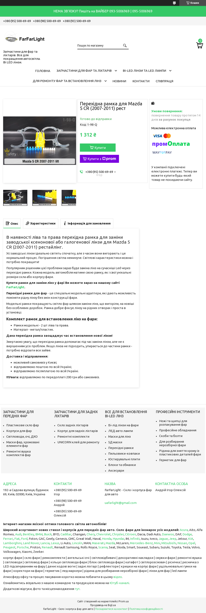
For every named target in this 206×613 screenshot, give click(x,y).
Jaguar (163, 538)
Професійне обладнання (177, 430)
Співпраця (164, 81)
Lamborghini (12, 543)
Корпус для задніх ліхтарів (77, 431)
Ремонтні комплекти (73, 436)
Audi (18, 534)
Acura (184, 530)
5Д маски (115, 442)
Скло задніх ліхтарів (72, 425)
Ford (24, 538)
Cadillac (66, 534)
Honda (106, 538)
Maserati (98, 543)
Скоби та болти (170, 436)
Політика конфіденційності (146, 609)
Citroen (130, 534)
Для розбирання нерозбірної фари (172, 443)
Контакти (140, 81)
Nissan (182, 543)
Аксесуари (116, 470)
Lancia (45, 543)
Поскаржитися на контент (111, 609)
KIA (190, 538)
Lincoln (77, 543)
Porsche (23, 547)
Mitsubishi (168, 543)
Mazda (110, 543)
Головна (42, 71)
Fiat (17, 538)
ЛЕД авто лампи (120, 431)
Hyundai (118, 538)
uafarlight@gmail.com (121, 503)
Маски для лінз (119, 436)
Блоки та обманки (122, 465)
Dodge (187, 534)
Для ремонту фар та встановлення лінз (67, 81)
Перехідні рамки (120, 448)
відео (117, 577)
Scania (103, 547)
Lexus (55, 543)
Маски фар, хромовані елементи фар (22, 443)
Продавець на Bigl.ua (103, 605)
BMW (39, 534)
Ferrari (8, 538)
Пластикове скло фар (22, 425)
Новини (119, 81)
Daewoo (168, 534)
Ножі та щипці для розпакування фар (173, 422)
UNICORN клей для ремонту (78, 442)
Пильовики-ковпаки (124, 453)
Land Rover (31, 543)
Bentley (28, 534)
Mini (157, 543)
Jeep (172, 538)
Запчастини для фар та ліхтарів (84, 70)
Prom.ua (124, 601)
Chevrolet (103, 534)
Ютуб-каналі (119, 583)
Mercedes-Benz (141, 543)
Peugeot (9, 547)
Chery (91, 534)
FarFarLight (15, 287)
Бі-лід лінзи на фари (123, 425)
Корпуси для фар (19, 431)
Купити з (102, 159)
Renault (47, 547)
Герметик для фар (172, 460)
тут (77, 589)
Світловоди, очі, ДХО (22, 436)
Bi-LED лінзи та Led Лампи (144, 70)
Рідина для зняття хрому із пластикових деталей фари (180, 452)
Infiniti (135, 538)
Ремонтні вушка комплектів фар (18, 453)
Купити (100, 148)
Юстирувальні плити (124, 459)
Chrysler (118, 534)
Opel (191, 543)
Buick (48, 534)
